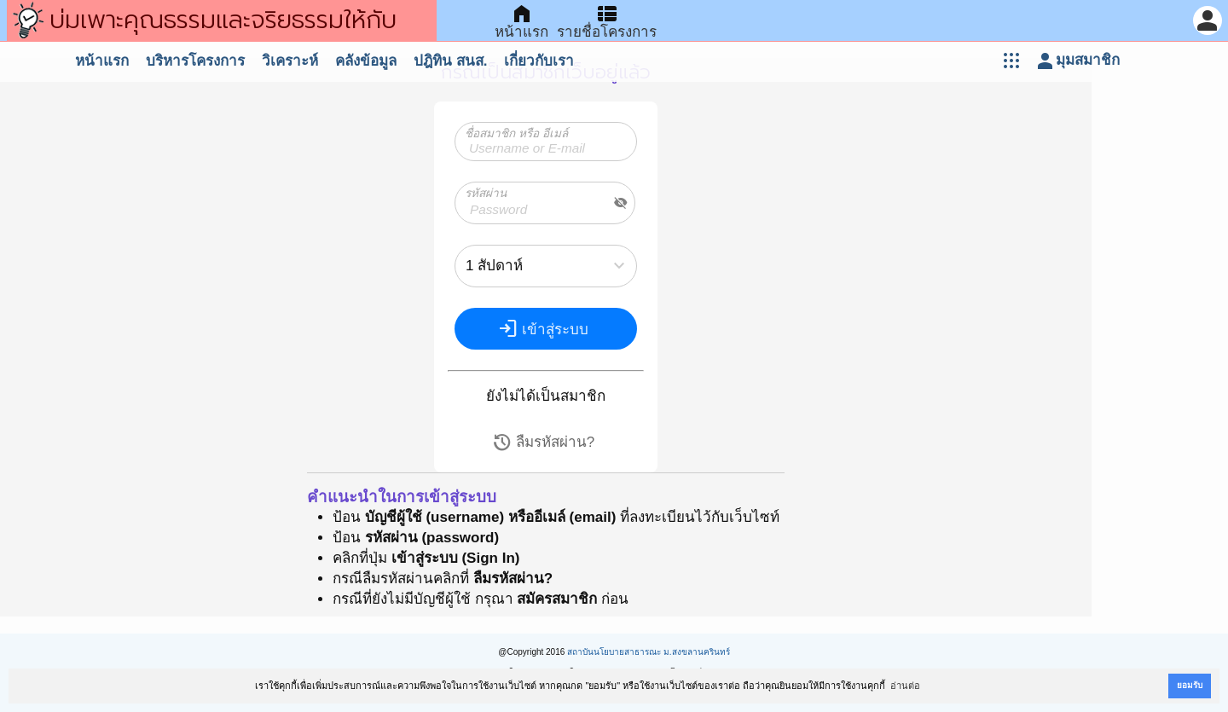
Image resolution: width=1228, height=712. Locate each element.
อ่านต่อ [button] (905, 685)
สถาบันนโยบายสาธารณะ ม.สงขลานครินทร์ (648, 652)
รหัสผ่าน (486, 193)
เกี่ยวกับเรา (539, 61)
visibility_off (621, 203)
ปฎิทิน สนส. (450, 61)
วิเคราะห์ (290, 61)
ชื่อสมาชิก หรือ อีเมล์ (516, 133)
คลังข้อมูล (366, 61)
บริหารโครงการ (195, 61)
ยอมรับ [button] (1189, 685)
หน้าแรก (102, 61)
